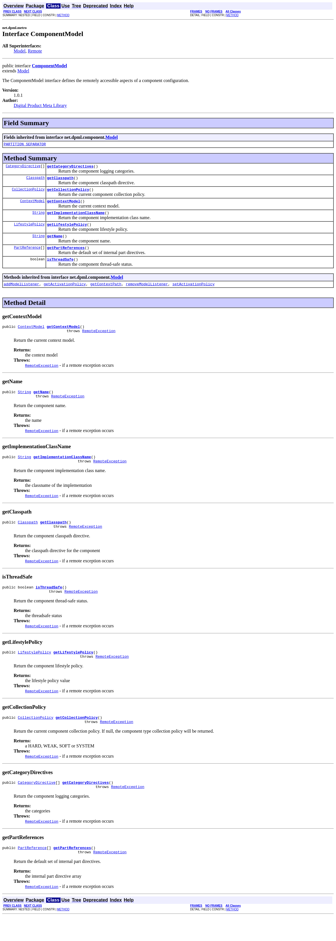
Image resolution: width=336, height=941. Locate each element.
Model (20, 51)
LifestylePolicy (29, 230)
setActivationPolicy (193, 293)
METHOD (63, 15)
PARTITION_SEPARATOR (25, 144)
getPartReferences (66, 255)
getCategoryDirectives (70, 167)
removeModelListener (147, 293)
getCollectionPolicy (68, 192)
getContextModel (63, 205)
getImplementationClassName (76, 217)
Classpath (35, 180)
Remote (35, 51)
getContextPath (105, 293)
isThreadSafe (60, 267)
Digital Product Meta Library (40, 105)
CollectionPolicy (28, 192)
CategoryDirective (23, 167)
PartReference (27, 255)
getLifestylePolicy (67, 230)
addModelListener (21, 293)
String (38, 217)
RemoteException (99, 341)
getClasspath (60, 180)
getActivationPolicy (65, 293)
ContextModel (32, 205)
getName (55, 242)
